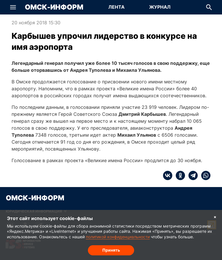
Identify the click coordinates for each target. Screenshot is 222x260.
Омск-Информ (54, 7)
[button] (13, 7)
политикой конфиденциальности (118, 236)
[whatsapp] (204, 175)
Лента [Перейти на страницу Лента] (116, 7)
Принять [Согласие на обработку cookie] (111, 250)
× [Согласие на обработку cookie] (215, 216)
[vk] (167, 175)
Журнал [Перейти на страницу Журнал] (160, 7)
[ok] (178, 175)
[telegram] (191, 175)
